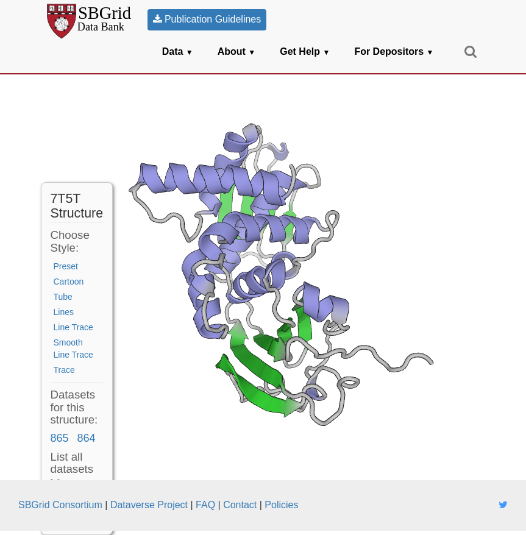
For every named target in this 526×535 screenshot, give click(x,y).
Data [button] (177, 51)
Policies (281, 505)
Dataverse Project (149, 505)
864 (86, 438)
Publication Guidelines (207, 19)
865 (60, 438)
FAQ (205, 505)
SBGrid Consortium (60, 505)
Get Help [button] (305, 51)
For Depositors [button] (393, 51)
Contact (240, 505)
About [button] (237, 51)
